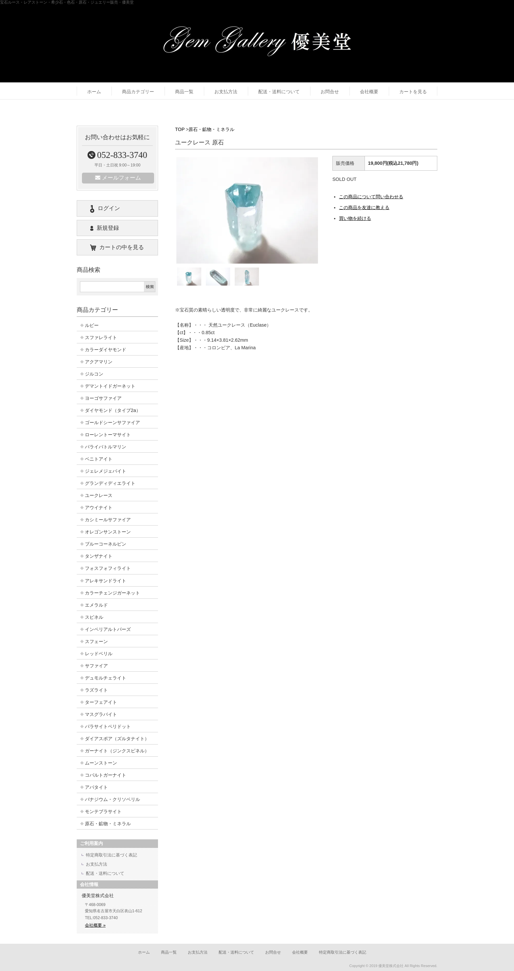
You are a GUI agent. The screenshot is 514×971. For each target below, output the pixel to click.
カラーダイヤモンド (105, 349)
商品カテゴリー (138, 91)
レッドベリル (98, 653)
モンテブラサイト (103, 811)
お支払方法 (225, 91)
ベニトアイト (98, 459)
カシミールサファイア (108, 519)
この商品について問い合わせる (371, 196)
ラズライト (96, 690)
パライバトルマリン (105, 446)
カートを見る (413, 91)
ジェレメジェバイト (105, 471)
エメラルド (96, 605)
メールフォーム (118, 178)
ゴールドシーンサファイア (112, 422)
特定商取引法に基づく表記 (111, 854)
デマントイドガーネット (110, 386)
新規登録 (104, 228)
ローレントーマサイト (108, 434)
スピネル (94, 617)
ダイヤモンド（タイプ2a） (113, 410)
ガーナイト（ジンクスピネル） (117, 750)
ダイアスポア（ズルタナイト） (117, 738)
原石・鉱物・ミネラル (211, 129)
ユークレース (98, 495)
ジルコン (94, 374)
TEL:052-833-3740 (101, 918)
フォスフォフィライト (108, 568)
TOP (180, 129)
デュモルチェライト (105, 677)
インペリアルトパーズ (108, 629)
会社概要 (369, 91)
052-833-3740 (117, 155)
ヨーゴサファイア (103, 398)
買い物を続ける (355, 218)
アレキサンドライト (105, 580)
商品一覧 (184, 91)
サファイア (96, 665)
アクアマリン (98, 361)
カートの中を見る (117, 247)
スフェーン (96, 641)
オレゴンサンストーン (108, 531)
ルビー (92, 325)
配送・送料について (279, 91)
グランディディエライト (110, 483)
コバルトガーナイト (105, 775)
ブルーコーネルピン (105, 544)
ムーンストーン (101, 763)
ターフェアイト (101, 702)
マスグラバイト (101, 714)
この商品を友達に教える (364, 207)
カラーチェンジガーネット (112, 592)
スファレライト (101, 337)
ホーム (94, 91)
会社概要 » (95, 925)
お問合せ (330, 91)
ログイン (105, 208)
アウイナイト (98, 507)
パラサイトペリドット (108, 726)
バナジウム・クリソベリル (112, 799)
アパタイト (96, 787)
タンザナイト (98, 556)
